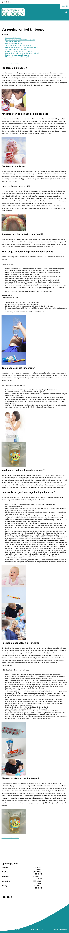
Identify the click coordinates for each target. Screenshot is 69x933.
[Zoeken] (65, 12)
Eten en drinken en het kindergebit (17, 57)
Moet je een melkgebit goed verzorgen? (19, 51)
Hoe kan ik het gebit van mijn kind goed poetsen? (22, 53)
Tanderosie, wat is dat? (13, 42)
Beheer (17, 929)
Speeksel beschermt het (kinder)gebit (18, 46)
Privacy (55, 929)
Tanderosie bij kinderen (13, 38)
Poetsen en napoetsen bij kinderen (17, 55)
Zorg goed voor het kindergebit (16, 49)
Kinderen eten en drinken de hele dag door (20, 40)
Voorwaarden (63, 929)
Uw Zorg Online (8, 929)
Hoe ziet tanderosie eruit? (14, 44)
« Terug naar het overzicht (10, 63)
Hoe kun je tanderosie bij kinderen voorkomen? (21, 47)
